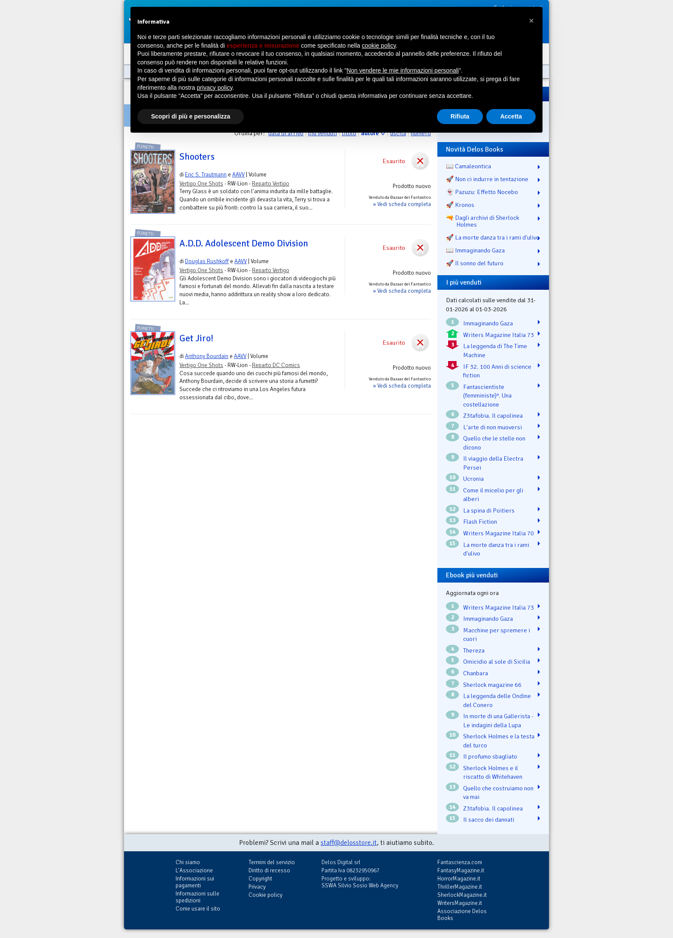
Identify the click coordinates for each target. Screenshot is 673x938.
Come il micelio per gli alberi (493, 494)
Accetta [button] (511, 116)
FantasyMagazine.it (460, 870)
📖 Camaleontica (468, 166)
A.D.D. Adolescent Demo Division (243, 243)
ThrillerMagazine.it (459, 886)
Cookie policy (265, 895)
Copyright (260, 878)
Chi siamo (188, 862)
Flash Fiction (480, 521)
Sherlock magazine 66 (492, 685)
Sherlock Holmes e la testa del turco (498, 740)
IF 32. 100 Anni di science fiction (497, 371)
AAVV (238, 174)
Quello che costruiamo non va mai (498, 792)
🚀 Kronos (460, 204)
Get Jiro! (196, 338)
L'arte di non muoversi (492, 427)
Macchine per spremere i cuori (496, 634)
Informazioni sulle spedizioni (197, 897)
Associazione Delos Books (462, 915)
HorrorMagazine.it (458, 878)
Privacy (257, 886)
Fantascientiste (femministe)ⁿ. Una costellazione (487, 395)
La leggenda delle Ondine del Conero (497, 700)
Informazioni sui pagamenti (195, 882)
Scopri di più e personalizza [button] (190, 116)
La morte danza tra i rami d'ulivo (496, 549)
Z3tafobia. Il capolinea (493, 415)
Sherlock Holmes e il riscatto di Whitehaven (492, 772)
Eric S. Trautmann (206, 174)
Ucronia (473, 479)
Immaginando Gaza (488, 323)
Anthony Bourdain (206, 356)
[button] (531, 20)
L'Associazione (194, 870)
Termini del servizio (272, 862)
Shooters (197, 156)
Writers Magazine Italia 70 (498, 533)
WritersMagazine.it (459, 903)
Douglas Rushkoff (207, 261)
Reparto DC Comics (276, 365)
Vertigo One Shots (201, 183)
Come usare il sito (198, 908)
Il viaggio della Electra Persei (493, 463)
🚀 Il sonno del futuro (474, 263)
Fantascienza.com (459, 862)
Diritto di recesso (269, 870)
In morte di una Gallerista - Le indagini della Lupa (498, 720)
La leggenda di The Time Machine (495, 350)
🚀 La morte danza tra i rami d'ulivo (493, 237)
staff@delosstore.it (349, 842)
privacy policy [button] (215, 87)
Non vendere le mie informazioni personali (402, 70)
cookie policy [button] (379, 45)
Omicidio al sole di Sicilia (496, 661)
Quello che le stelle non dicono (494, 442)
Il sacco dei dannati (488, 819)
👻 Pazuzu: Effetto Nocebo (482, 191)
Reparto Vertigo (270, 183)
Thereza (474, 650)
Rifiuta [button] (460, 116)
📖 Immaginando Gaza (475, 250)
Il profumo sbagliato (490, 756)
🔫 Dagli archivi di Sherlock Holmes (482, 221)
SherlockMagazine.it (462, 895)
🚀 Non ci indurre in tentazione (487, 179)
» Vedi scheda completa (402, 204)
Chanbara (475, 673)
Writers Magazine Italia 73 (498, 335)
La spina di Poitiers (489, 510)
